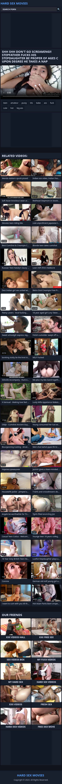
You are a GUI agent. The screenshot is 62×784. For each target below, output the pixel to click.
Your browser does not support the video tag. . (31, 82)
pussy (24, 103)
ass (45, 103)
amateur (14, 103)
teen (5, 103)
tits (31, 103)
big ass (20, 108)
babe (38, 103)
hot (11, 108)
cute (5, 108)
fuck (52, 103)
